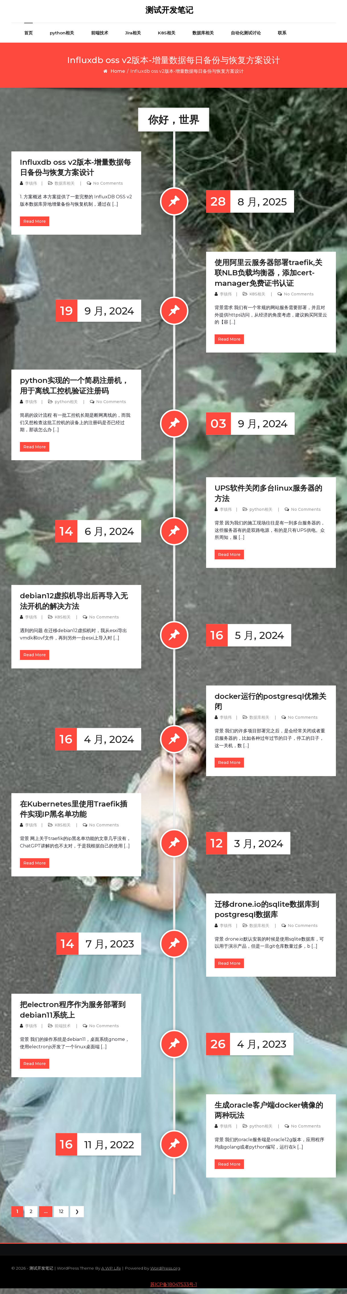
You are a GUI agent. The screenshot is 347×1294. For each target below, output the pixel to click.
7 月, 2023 (95, 949)
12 (61, 1217)
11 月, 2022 (95, 1150)
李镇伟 (31, 188)
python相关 (62, 38)
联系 (282, 38)
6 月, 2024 (94, 537)
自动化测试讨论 (246, 38)
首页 (28, 38)
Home (117, 77)
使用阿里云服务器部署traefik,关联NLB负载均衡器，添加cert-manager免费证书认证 (268, 278)
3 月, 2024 (244, 849)
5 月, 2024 (245, 641)
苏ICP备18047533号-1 (173, 1290)
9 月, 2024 (95, 316)
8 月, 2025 (246, 207)
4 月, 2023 (246, 1050)
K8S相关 (166, 38)
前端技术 (99, 38)
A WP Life (111, 1273)
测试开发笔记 (169, 13)
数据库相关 (203, 38)
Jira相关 (133, 38)
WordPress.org (165, 1273)
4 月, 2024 (94, 745)
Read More (34, 227)
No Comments (108, 188)
